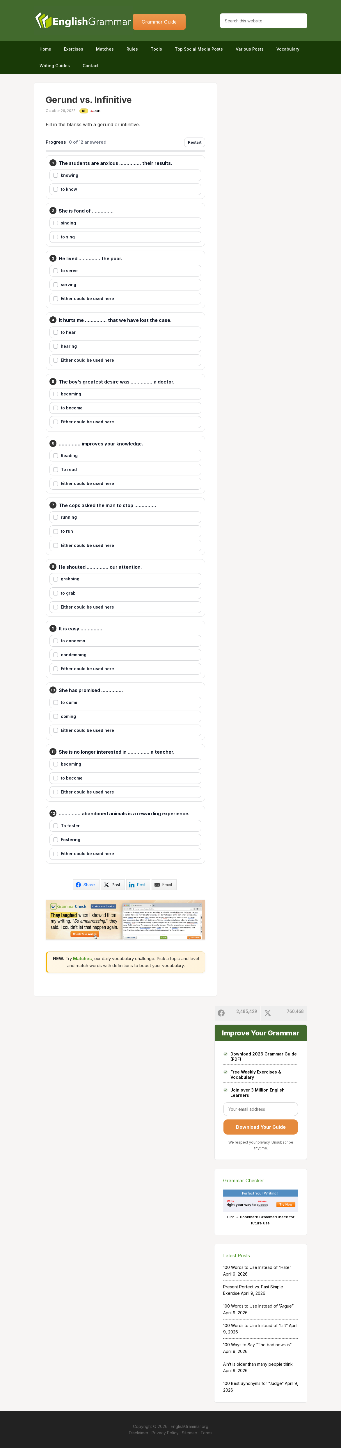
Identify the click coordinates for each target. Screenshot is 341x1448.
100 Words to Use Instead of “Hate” (257, 1267)
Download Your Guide (261, 1127)
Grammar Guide (159, 22)
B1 (84, 111)
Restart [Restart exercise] (194, 142)
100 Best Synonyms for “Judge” (253, 1383)
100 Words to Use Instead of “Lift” (255, 1325)
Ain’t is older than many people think (258, 1364)
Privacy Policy (165, 1432)
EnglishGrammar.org (189, 1426)
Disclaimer (138, 1432)
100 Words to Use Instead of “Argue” (258, 1305)
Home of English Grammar (83, 20)
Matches (82, 958)
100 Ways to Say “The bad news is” (257, 1344)
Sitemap (189, 1432)
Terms (206, 1432)
